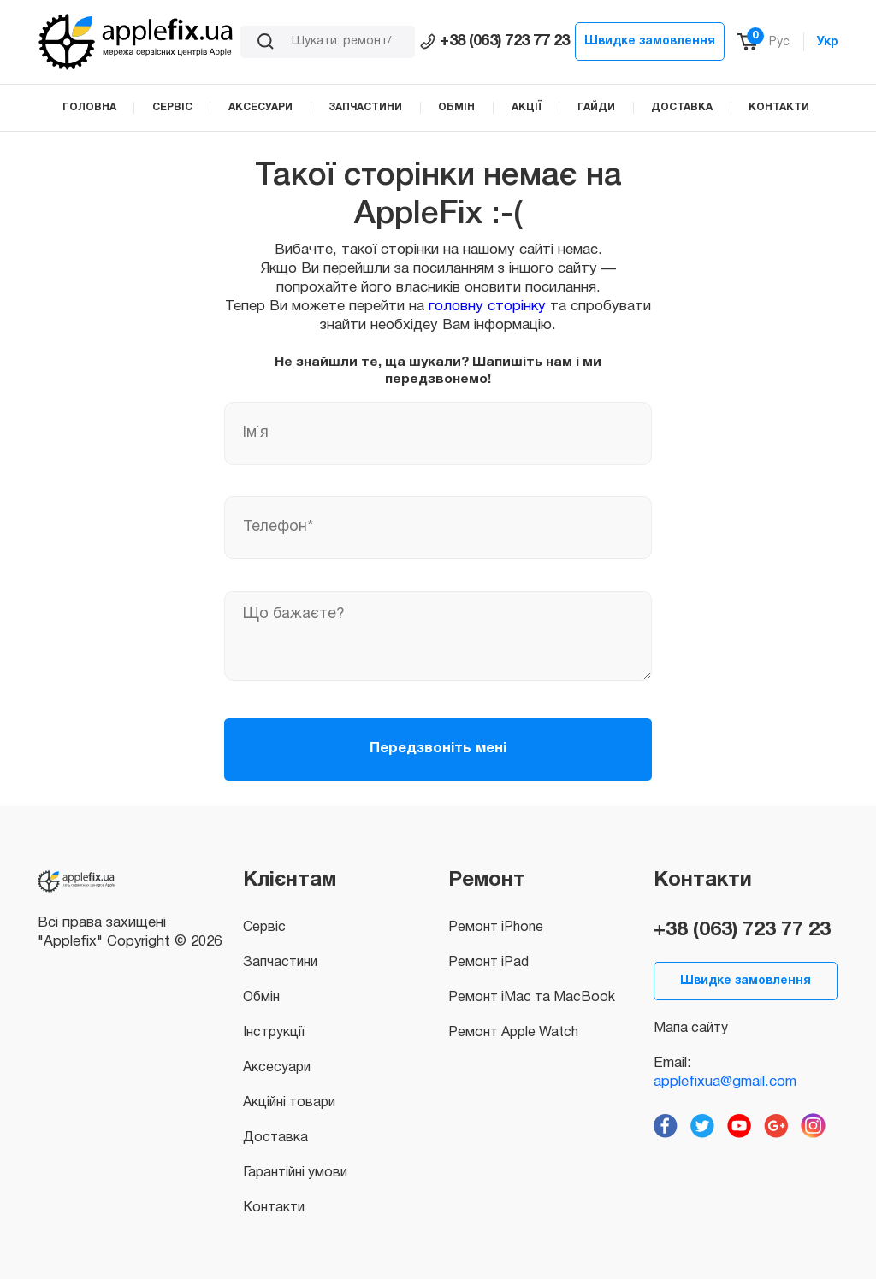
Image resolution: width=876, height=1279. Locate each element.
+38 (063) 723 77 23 (495, 41)
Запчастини (280, 963)
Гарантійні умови (295, 1173)
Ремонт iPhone (495, 928)
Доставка (275, 1138)
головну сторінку (487, 306)
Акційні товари (289, 1103)
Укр (827, 42)
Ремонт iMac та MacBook (531, 998)
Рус (779, 42)
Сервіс (264, 928)
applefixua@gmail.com (725, 1082)
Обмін (261, 998)
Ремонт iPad (488, 963)
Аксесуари (277, 1068)
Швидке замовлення (649, 41)
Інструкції (274, 1033)
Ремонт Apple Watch (513, 1033)
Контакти (274, 1208)
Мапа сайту (691, 1028)
